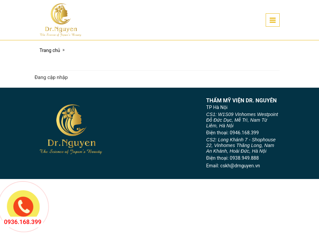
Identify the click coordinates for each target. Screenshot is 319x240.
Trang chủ (50, 50)
